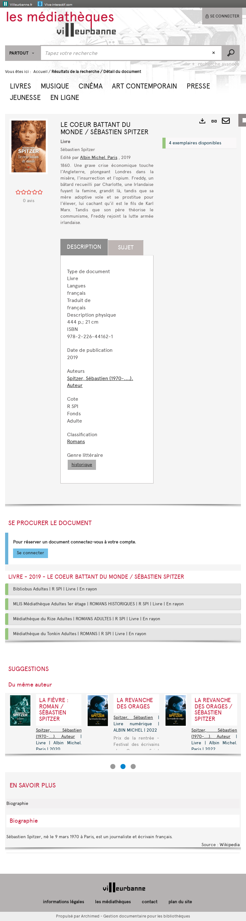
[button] (20, 85)
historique (82, 464)
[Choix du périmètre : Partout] (22, 53)
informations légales (63, 902)
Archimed (90, 916)
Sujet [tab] (125, 247)
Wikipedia (230, 844)
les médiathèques (113, 902)
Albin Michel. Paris (98, 157)
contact (149, 902)
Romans (76, 441)
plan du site (180, 902)
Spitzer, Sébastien (133, 717)
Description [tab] (84, 246)
